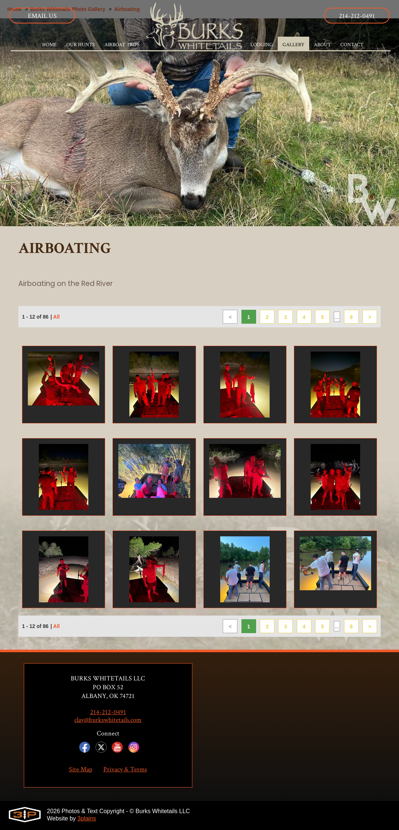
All (56, 318)
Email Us (42, 16)
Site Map (80, 770)
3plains (86, 819)
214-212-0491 (357, 16)
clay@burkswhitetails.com (107, 720)
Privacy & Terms (125, 770)
